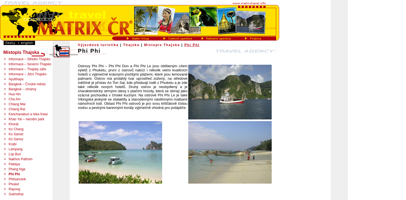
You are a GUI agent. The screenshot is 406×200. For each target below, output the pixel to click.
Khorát (13, 124)
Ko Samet (16, 134)
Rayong (14, 189)
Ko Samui (16, 139)
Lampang (16, 149)
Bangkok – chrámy (22, 89)
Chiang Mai (17, 104)
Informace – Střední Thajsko (30, 59)
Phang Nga (17, 169)
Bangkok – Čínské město (27, 84)
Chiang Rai (17, 109)
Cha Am (15, 99)
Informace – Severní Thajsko (30, 64)
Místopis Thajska (162, 45)
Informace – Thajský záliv (27, 69)
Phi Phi (192, 45)
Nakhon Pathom (21, 159)
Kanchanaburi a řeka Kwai (28, 114)
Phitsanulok (17, 179)
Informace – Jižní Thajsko (28, 74)
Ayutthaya (16, 79)
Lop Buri (15, 154)
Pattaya (14, 164)
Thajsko (131, 45)
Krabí (13, 144)
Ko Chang (16, 129)
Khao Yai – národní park (26, 119)
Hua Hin (15, 94)
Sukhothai (16, 194)
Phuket (14, 184)
